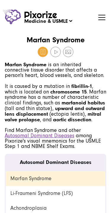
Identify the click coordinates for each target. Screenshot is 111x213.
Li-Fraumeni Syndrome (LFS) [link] (41, 193)
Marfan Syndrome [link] (31, 178)
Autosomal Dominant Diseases (39, 136)
